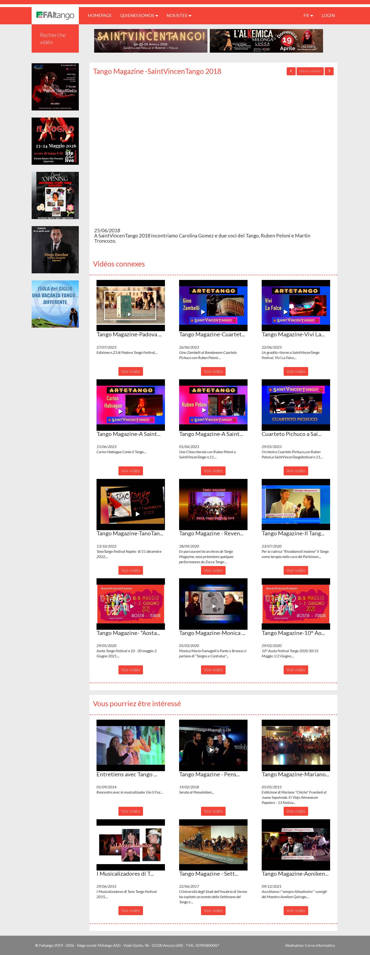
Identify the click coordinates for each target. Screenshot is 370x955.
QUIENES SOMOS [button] (139, 15)
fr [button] (308, 15)
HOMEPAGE (101, 15)
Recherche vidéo (53, 38)
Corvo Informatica (320, 945)
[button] (131, 305)
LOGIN (328, 15)
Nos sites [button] (179, 15)
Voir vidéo (130, 371)
